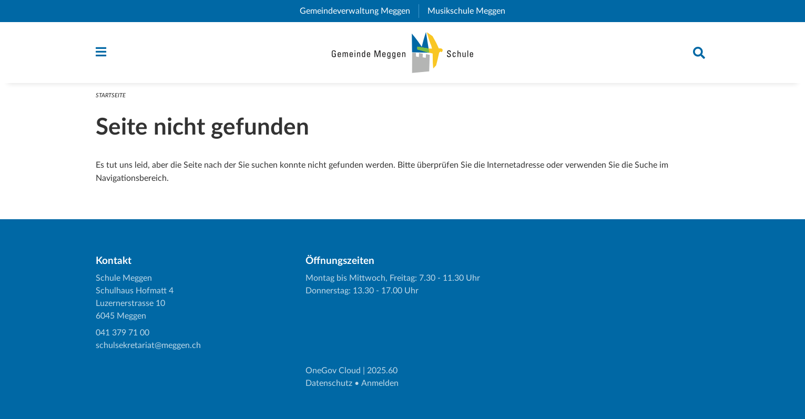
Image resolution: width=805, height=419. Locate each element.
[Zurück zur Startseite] (402, 52)
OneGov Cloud (333, 370)
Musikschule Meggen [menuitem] (470, 11)
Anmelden (380, 383)
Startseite (111, 95)
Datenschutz (328, 383)
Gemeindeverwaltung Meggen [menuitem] (359, 11)
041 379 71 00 (122, 333)
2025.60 (382, 370)
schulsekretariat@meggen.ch (148, 345)
